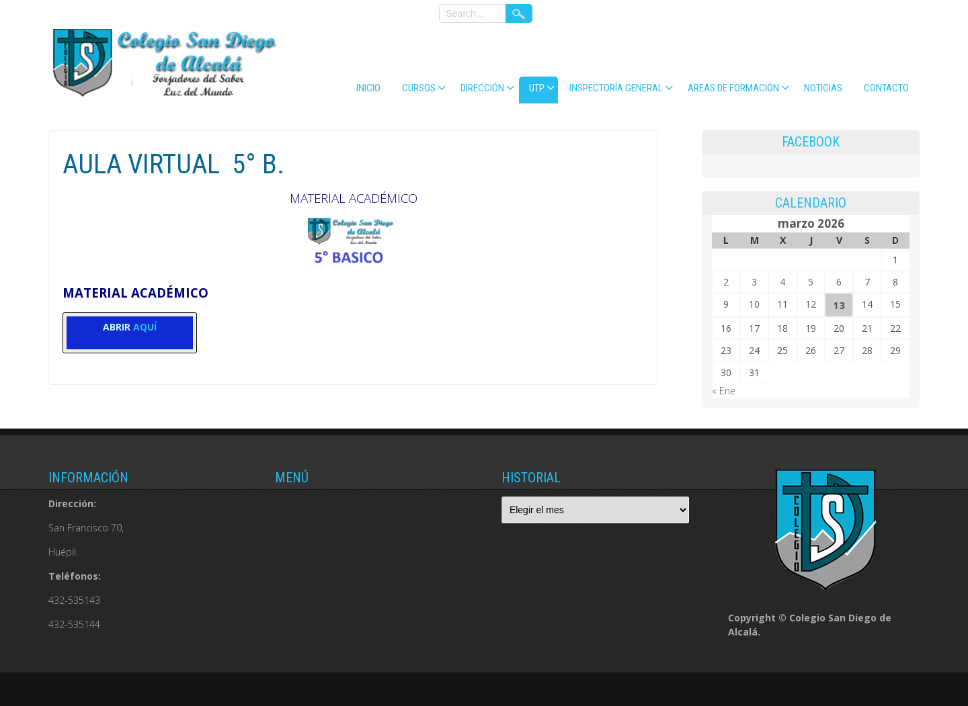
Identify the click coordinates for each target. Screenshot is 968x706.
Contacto (886, 88)
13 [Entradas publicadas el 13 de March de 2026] (839, 305)
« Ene (723, 390)
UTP (536, 88)
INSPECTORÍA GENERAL (616, 88)
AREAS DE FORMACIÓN (733, 88)
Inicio (368, 88)
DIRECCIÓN (482, 88)
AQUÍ (145, 326)
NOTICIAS (823, 88)
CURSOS (419, 88)
